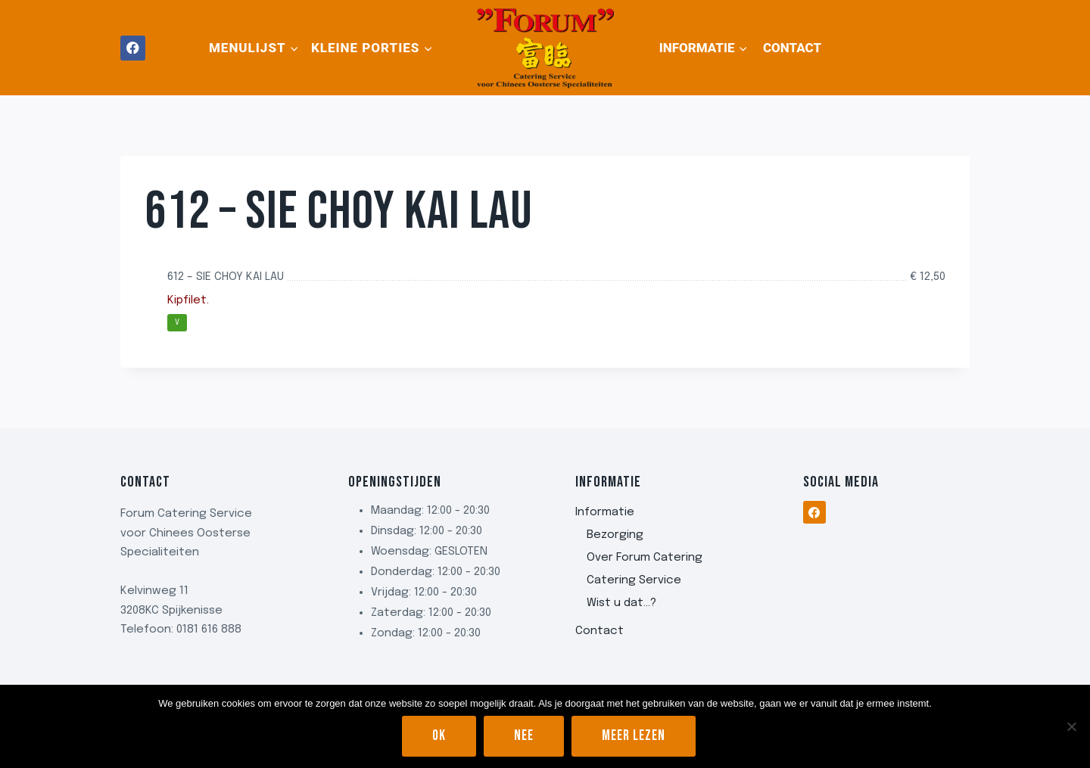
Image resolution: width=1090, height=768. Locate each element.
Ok (439, 736)
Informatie (604, 512)
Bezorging (615, 535)
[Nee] (1071, 726)
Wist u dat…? (621, 603)
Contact (792, 47)
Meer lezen (633, 736)
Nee (524, 736)
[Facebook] (132, 48)
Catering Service (634, 580)
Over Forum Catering (644, 558)
